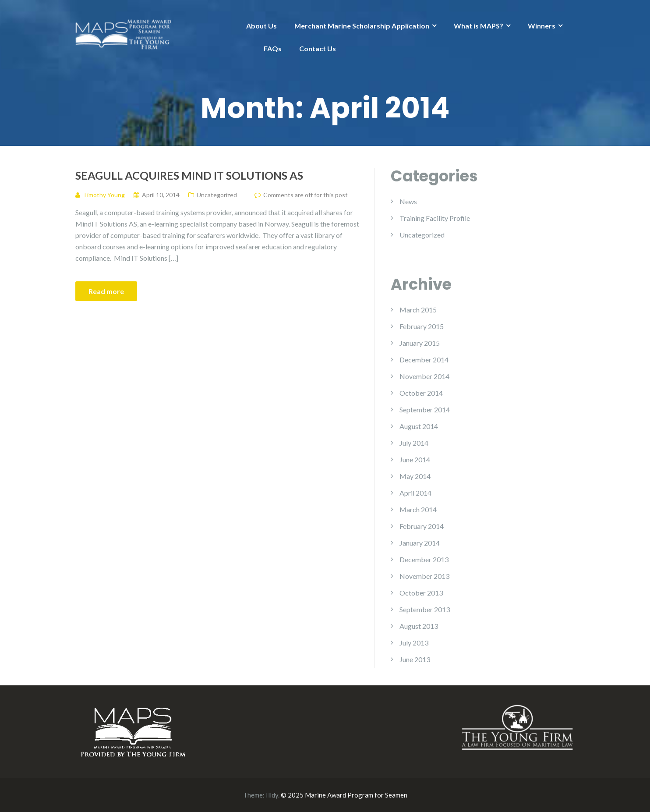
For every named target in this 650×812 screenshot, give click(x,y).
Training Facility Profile (434, 218)
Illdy (272, 795)
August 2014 (418, 426)
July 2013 (413, 642)
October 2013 (421, 593)
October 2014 (421, 393)
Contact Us (317, 48)
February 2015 (421, 326)
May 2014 (415, 476)
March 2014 (418, 509)
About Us (261, 25)
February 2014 (421, 526)
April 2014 (415, 493)
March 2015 (418, 309)
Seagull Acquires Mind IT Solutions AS (189, 175)
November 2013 (424, 576)
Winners (541, 25)
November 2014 (424, 376)
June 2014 (414, 459)
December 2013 (424, 559)
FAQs (273, 48)
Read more (106, 291)
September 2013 (424, 609)
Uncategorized (217, 195)
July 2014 (413, 443)
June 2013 (414, 659)
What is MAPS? (478, 25)
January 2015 (419, 343)
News (408, 201)
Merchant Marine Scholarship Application (361, 25)
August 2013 (418, 626)
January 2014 (419, 543)
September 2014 (424, 409)
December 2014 (424, 359)
